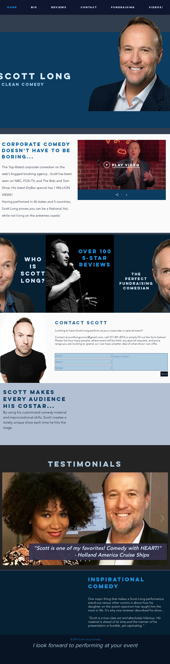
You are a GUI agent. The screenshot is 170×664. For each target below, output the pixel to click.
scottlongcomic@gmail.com (85, 337)
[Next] (162, 518)
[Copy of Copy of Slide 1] (89, 560)
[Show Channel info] (126, 194)
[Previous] (8, 518)
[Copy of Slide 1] (85, 560)
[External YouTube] (43, 602)
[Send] (164, 373)
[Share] (117, 195)
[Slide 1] (80, 560)
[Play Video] (122, 164)
